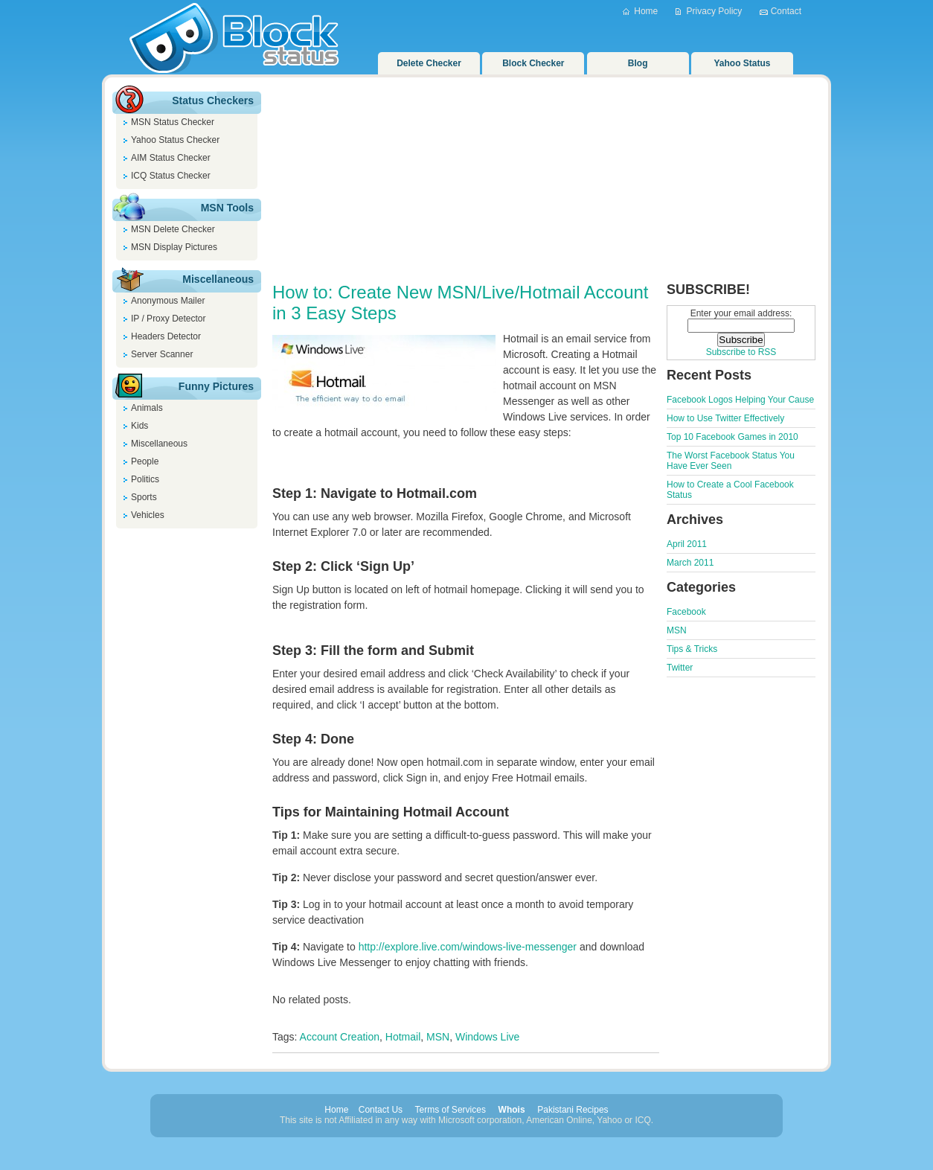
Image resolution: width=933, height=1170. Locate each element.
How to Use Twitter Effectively (725, 418)
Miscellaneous (159, 443)
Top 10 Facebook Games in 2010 (732, 437)
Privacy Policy (715, 11)
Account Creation (339, 1037)
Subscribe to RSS (741, 352)
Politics (145, 479)
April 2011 (687, 544)
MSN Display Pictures (174, 247)
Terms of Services (450, 1110)
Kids (139, 426)
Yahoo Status (742, 63)
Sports (144, 497)
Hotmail (402, 1037)
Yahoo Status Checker (175, 140)
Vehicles (147, 515)
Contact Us (381, 1110)
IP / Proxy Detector (168, 318)
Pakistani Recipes (572, 1110)
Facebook (686, 612)
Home (646, 11)
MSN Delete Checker (173, 229)
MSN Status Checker (172, 122)
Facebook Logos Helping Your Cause (740, 399)
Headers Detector (166, 336)
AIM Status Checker (171, 158)
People (144, 461)
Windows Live (487, 1037)
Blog (638, 63)
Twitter (680, 667)
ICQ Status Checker (171, 175)
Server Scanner (162, 354)
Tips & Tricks (692, 649)
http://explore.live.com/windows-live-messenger (468, 947)
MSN (437, 1037)
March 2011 (690, 562)
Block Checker (533, 63)
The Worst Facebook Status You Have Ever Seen (731, 460)
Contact (786, 11)
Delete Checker (429, 63)
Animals (147, 408)
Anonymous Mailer (168, 300)
